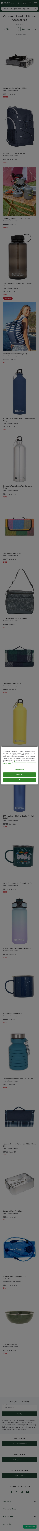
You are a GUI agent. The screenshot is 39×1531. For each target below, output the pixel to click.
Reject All (19, 774)
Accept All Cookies (19, 780)
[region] (19, 765)
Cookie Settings (19, 769)
